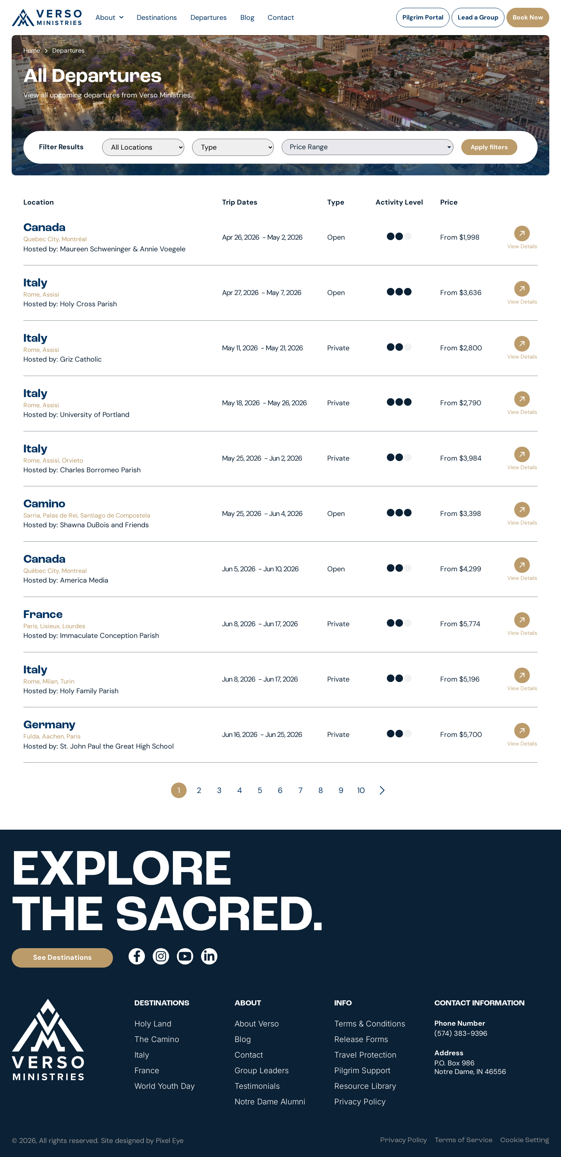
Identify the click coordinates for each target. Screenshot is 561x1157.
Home (31, 50)
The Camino (156, 1039)
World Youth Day (164, 1086)
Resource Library (365, 1086)
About (109, 17)
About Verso (257, 1024)
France (146, 1070)
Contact (281, 17)
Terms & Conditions (369, 1024)
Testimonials (257, 1086)
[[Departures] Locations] (143, 147)
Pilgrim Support (362, 1070)
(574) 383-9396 (460, 1033)
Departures (209, 17)
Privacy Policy (360, 1102)
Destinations (157, 17)
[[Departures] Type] (233, 147)
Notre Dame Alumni (270, 1102)
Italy (141, 1055)
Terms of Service (463, 1140)
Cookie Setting (524, 1140)
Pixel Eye (169, 1140)
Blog (247, 17)
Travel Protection (365, 1055)
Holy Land (152, 1024)
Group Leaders (262, 1070)
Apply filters (489, 147)
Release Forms (361, 1039)
